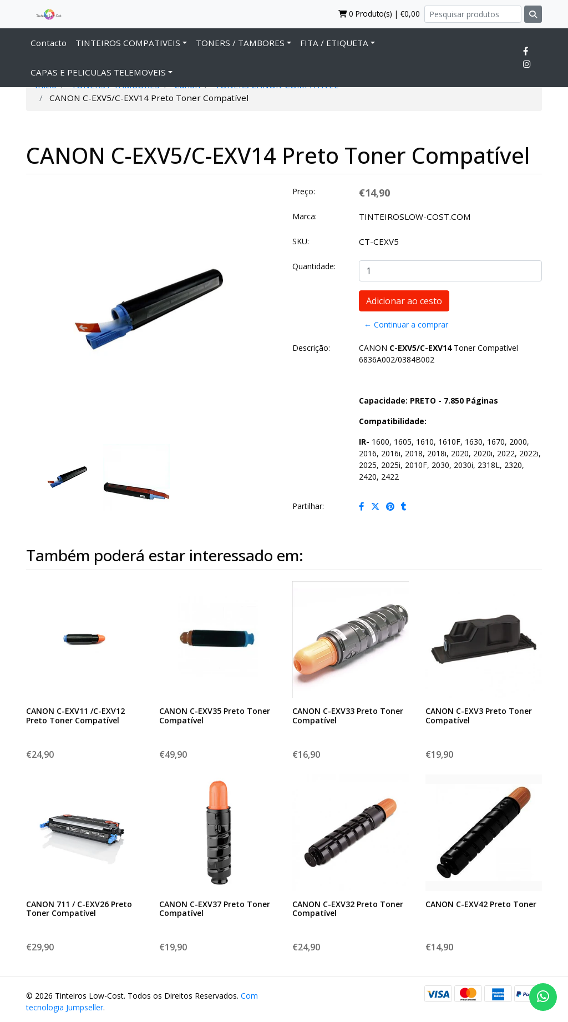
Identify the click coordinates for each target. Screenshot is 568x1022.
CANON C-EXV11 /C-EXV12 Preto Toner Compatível (75, 716)
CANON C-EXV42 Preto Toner (480, 904)
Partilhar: (308, 506)
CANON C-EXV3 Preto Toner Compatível (478, 716)
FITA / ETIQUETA (334, 42)
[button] (38, 348)
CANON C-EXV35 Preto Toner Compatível (214, 716)
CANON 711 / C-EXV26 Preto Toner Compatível (79, 909)
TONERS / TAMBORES (240, 42)
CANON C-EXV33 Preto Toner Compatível (347, 716)
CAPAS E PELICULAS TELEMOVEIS (98, 72)
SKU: (300, 241)
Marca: (304, 216)
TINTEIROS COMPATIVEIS (127, 42)
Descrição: (311, 348)
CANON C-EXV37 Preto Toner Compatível (214, 909)
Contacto (49, 42)
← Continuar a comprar (406, 324)
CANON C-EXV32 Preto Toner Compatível (347, 909)
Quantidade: (314, 266)
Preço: (303, 191)
